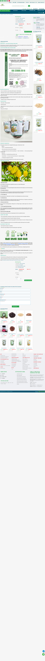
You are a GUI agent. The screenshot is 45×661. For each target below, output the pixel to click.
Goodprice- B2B (32, 10)
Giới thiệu (14, 2)
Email (1, 297)
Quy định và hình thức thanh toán (21, 379)
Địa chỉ (1, 291)
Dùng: (17, 20)
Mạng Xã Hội (4, 371)
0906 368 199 (20, 36)
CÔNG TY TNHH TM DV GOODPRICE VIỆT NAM (35, 372)
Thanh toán (38, 27)
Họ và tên (2, 288)
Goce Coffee (24, 10)
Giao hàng (38, 22)
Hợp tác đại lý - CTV (33, 2)
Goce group (15, 10)
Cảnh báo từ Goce (40, 10)
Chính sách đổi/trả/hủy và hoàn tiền (22, 382)
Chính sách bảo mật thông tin (21, 376)
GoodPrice (38, 17)
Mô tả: (17, 22)
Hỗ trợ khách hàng (20, 371)
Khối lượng (17, 27)
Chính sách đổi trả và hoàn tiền (21, 378)
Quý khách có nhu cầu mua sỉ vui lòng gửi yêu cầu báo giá (10, 286)
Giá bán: (16, 269)
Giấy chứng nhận (19, 375)
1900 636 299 (26, 36)
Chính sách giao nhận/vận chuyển (22, 381)
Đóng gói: (17, 19)
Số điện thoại (2, 294)
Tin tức (27, 2)
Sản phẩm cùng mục (4, 308)
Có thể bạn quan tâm (37, 31)
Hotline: (17, 36)
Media (10, 2)
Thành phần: (17, 18)
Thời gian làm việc (4, 380)
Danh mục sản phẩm (5, 10)
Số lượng (16, 30)
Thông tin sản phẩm (4, 41)
